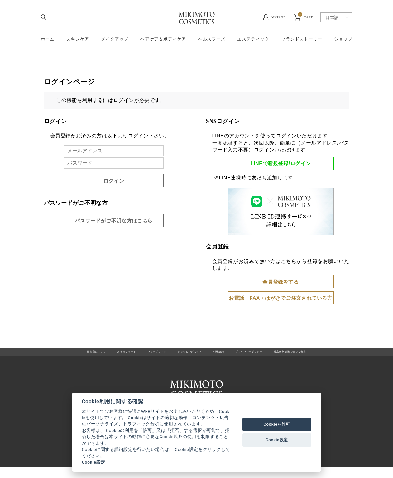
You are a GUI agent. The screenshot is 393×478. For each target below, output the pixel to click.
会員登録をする (280, 281)
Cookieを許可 (276, 424)
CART (305, 16)
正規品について (60, 354)
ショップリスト (141, 354)
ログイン (113, 181)
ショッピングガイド (186, 354)
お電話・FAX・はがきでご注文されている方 (281, 298)
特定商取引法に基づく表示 (321, 354)
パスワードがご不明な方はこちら (114, 220)
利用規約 (224, 354)
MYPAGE (278, 17)
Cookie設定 (93, 462)
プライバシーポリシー (264, 354)
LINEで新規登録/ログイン (281, 163)
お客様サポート (101, 354)
